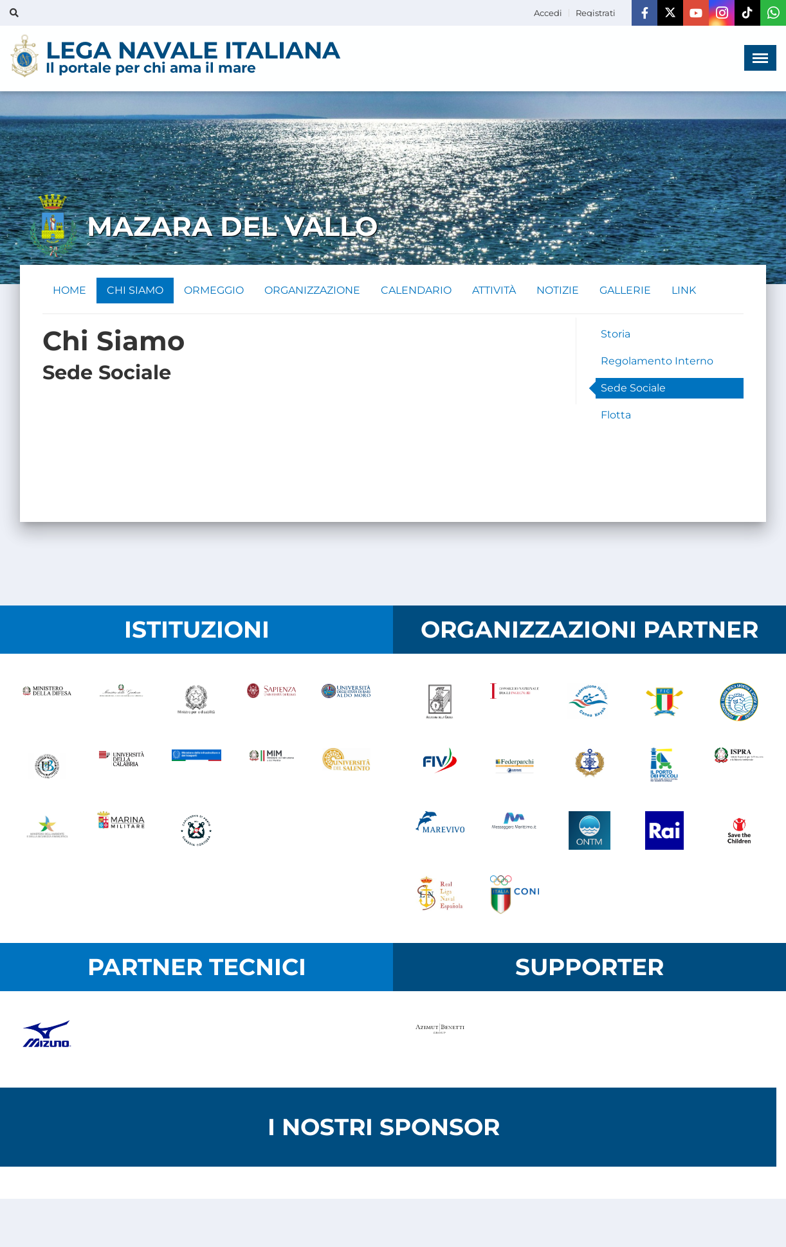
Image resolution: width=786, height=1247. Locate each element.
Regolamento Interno (657, 361)
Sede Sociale (633, 388)
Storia (615, 334)
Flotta (616, 415)
